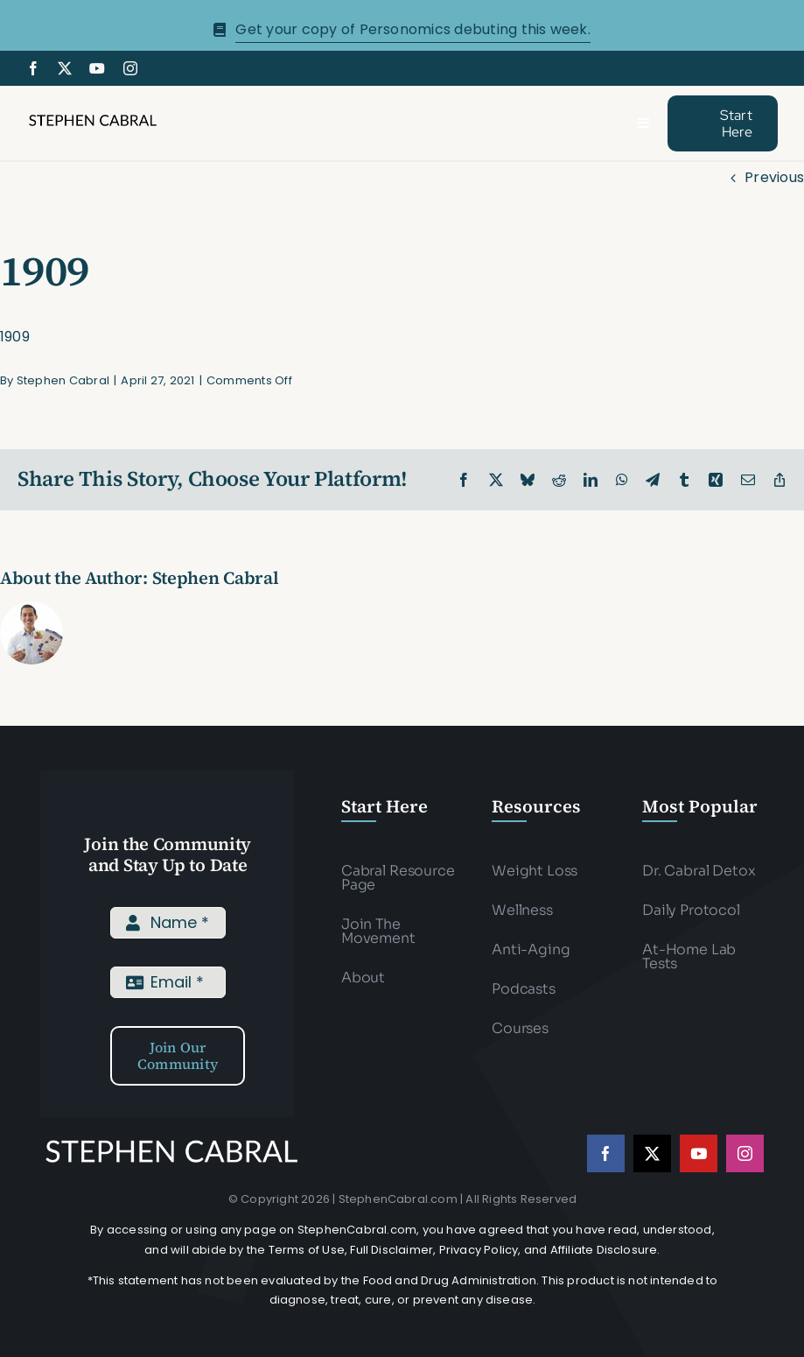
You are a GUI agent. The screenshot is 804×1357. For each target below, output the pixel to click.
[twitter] (65, 68)
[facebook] (33, 68)
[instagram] (130, 68)
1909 (15, 337)
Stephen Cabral (63, 380)
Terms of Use (307, 1249)
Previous (774, 177)
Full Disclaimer (391, 1249)
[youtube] (97, 68)
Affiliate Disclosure (604, 1249)
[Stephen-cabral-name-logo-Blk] (92, 119)
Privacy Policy (479, 1249)
